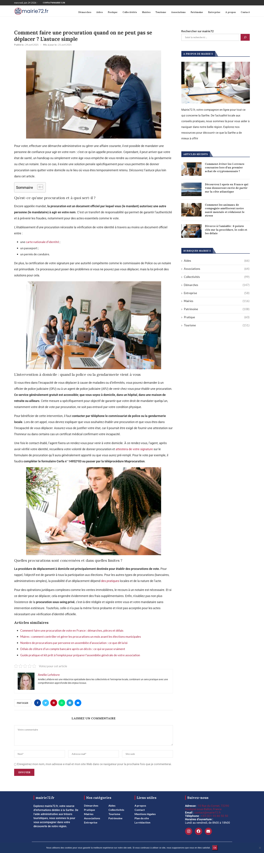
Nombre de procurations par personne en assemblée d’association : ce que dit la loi (73, 643)
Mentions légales (145, 814)
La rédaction (142, 822)
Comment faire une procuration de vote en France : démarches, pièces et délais (71, 630)
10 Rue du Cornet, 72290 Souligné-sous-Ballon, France (207, 807)
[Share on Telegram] (70, 702)
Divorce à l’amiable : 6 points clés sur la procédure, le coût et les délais (226, 230)
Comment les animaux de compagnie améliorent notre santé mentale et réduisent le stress (224, 210)
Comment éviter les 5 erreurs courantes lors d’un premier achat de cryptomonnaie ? (224, 167)
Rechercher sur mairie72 (197, 31)
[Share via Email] (78, 702)
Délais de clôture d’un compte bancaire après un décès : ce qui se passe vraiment (72, 649)
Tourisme (161, 12)
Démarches (84, 12)
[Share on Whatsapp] (61, 702)
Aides (99, 12)
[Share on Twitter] (45, 702)
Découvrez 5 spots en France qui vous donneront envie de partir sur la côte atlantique (227, 188)
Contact (245, 12)
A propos (230, 12)
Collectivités (130, 12)
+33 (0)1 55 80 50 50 (214, 816)
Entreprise (214, 12)
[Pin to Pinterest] (53, 702)
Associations (178, 12)
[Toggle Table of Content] (38, 187)
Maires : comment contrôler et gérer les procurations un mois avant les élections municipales (80, 636)
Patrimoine (197, 12)
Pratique (113, 12)
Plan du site (142, 818)
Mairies (146, 12)
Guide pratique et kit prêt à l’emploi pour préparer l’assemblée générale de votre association (80, 655)
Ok (214, 847)
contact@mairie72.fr (54, 3)
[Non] (259, 847)
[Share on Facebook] (37, 702)
